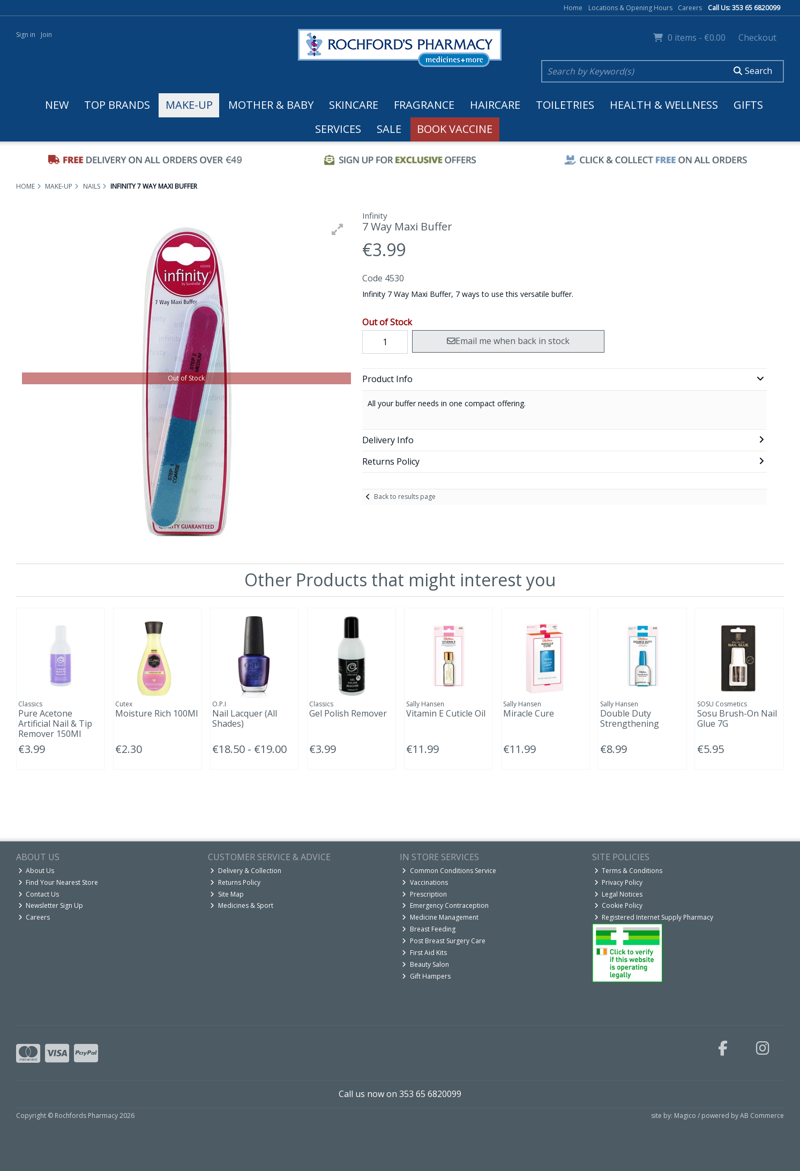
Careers (690, 7)
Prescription (424, 894)
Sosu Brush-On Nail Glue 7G (737, 718)
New (57, 105)
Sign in (25, 34)
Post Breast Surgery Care (443, 940)
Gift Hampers (426, 976)
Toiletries (565, 105)
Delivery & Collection (245, 870)
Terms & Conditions (628, 870)
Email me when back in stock (508, 341)
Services (338, 129)
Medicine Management (440, 917)
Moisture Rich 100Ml (156, 713)
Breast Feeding (428, 929)
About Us (36, 870)
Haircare (495, 105)
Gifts (748, 105)
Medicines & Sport (241, 905)
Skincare (353, 105)
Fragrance (424, 105)
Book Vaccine (454, 129)
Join (46, 34)
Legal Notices (618, 894)
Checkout (757, 37)
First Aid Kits (424, 952)
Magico (685, 1115)
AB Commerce (762, 1115)
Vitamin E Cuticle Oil (445, 713)
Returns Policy (235, 882)
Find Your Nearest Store (58, 882)
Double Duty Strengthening (629, 718)
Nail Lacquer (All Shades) (244, 718)
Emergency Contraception (445, 905)
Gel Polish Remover (348, 713)
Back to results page (405, 496)
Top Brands (117, 105)
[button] (337, 229)
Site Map (227, 894)
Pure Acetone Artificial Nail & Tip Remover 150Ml (55, 723)
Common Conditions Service (449, 870)
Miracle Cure (528, 713)
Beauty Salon (425, 964)
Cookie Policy (618, 905)
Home (573, 7)
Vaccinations (425, 882)
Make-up (189, 105)
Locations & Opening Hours (630, 7)
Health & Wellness (664, 105)
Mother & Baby (270, 105)
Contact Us (38, 894)
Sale (389, 129)
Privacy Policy (618, 882)
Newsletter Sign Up (51, 905)
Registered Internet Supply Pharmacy (654, 917)
